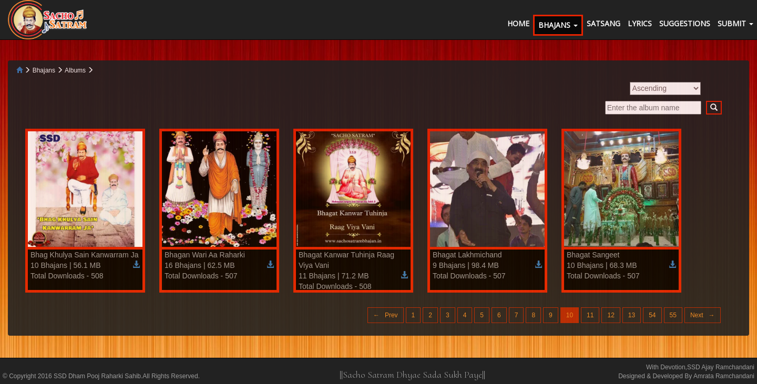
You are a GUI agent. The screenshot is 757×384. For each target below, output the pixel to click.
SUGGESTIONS (684, 23)
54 (652, 315)
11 (590, 315)
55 (673, 315)
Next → (702, 315)
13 (631, 315)
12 (610, 315)
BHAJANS (558, 25)
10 (569, 315)
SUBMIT (735, 23)
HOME (518, 23)
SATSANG (603, 23)
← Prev (385, 315)
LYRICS (640, 23)
